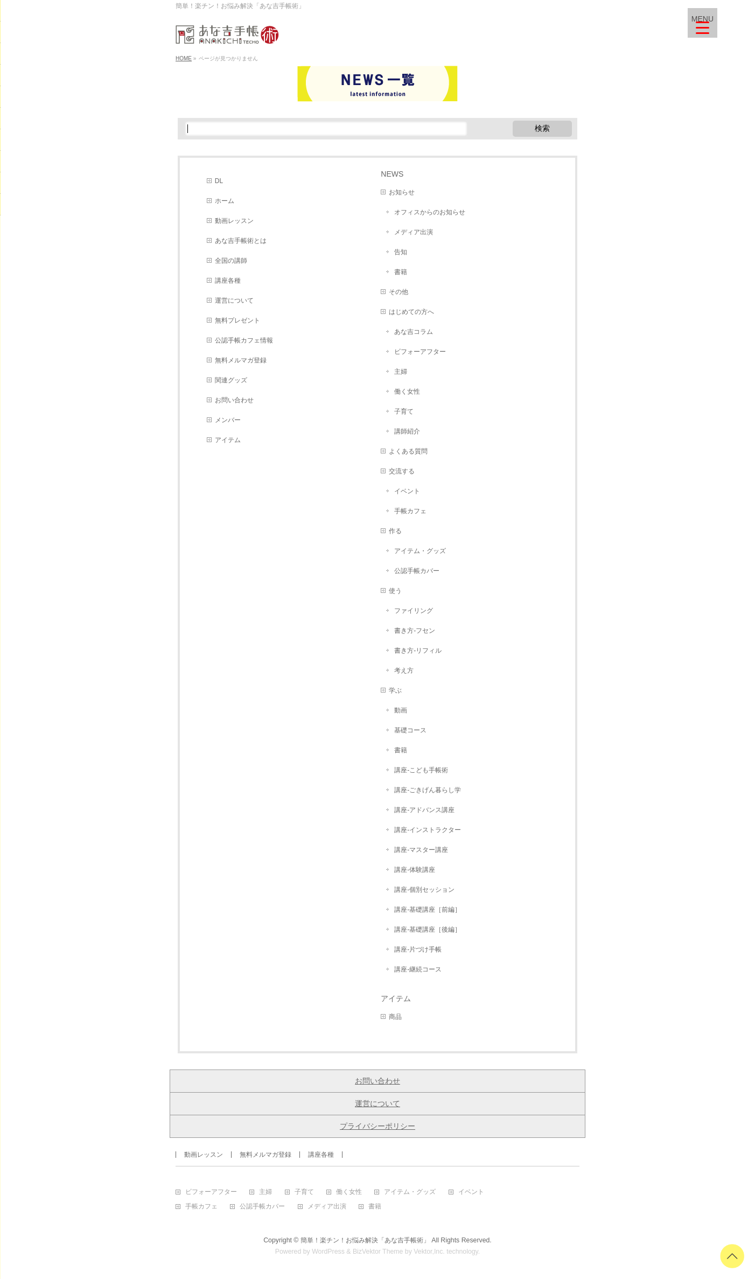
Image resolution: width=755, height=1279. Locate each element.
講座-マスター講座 (421, 850)
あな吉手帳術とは (241, 240)
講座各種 (228, 280)
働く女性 (407, 391)
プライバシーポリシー (377, 1126)
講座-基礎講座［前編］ (427, 909)
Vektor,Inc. (429, 1251)
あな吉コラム (413, 332)
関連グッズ (231, 380)
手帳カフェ (410, 511)
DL (219, 181)
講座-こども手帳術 (421, 770)
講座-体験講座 (414, 869)
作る (395, 531)
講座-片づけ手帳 (418, 949)
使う (395, 591)
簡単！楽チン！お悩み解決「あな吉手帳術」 (365, 1240)
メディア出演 (413, 232)
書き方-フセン (414, 630)
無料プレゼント (237, 320)
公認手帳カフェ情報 (244, 340)
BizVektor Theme (378, 1251)
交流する (402, 471)
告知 (400, 252)
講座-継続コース (418, 969)
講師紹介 (407, 431)
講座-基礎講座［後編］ (427, 929)
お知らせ (402, 192)
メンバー (228, 420)
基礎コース (410, 730)
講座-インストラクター (427, 830)
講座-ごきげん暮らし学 (427, 790)
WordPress (328, 1251)
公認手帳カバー (416, 571)
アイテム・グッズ (420, 551)
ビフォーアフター (420, 351)
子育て (404, 411)
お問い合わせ (234, 400)
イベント (407, 491)
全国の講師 (231, 260)
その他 (398, 292)
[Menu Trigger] (702, 23)
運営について (234, 300)
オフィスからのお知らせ (429, 212)
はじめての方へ (411, 312)
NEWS (392, 174)
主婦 (400, 371)
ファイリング (413, 610)
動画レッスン (234, 221)
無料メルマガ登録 (241, 360)
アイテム (228, 440)
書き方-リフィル (418, 650)
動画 (400, 710)
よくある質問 (408, 451)
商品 (395, 1017)
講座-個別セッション (424, 889)
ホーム (224, 201)
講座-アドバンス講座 (424, 810)
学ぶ (395, 690)
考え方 (404, 670)
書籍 (400, 272)
